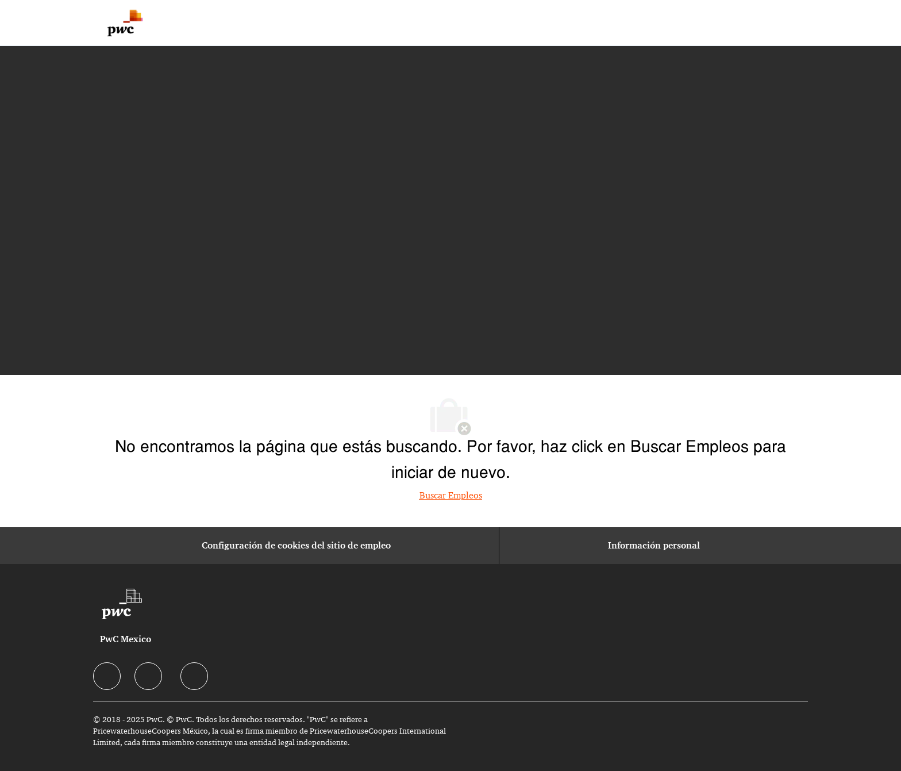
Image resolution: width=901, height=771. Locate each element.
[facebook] (107, 676)
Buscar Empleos (450, 495)
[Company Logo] (125, 23)
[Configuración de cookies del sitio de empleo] (296, 545)
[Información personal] (653, 545)
